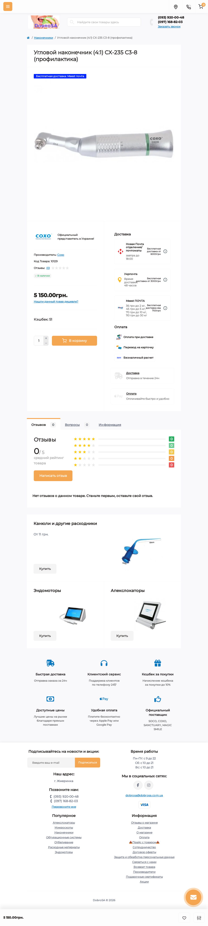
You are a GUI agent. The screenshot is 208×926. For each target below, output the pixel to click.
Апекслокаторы (64, 822)
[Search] (72, 22)
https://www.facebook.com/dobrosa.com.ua (138, 785)
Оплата (131, 393)
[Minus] (46, 343)
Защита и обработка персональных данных (144, 857)
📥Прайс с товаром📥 (144, 842)
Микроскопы (64, 827)
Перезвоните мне (64, 806)
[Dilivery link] (165, 251)
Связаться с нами (144, 862)
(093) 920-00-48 (171, 17)
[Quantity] (39, 341)
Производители (144, 871)
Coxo (60, 254)
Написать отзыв (53, 476)
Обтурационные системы (63, 837)
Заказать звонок (169, 26)
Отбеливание (63, 842)
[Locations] (175, 6)
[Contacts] (188, 6)
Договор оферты (144, 852)
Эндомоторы (64, 852)
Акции (144, 881)
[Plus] (46, 338)
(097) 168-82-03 (170, 22)
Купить (45, 569)
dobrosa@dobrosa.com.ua (144, 795)
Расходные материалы (64, 847)
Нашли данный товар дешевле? (56, 301)
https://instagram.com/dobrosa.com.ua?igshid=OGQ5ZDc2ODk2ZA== (148, 785)
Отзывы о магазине (144, 822)
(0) (48, 268)
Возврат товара (144, 867)
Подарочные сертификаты (144, 876)
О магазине (144, 832)
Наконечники (43, 37)
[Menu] (7, 6)
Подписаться (87, 762)
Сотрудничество (144, 847)
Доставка (132, 373)
